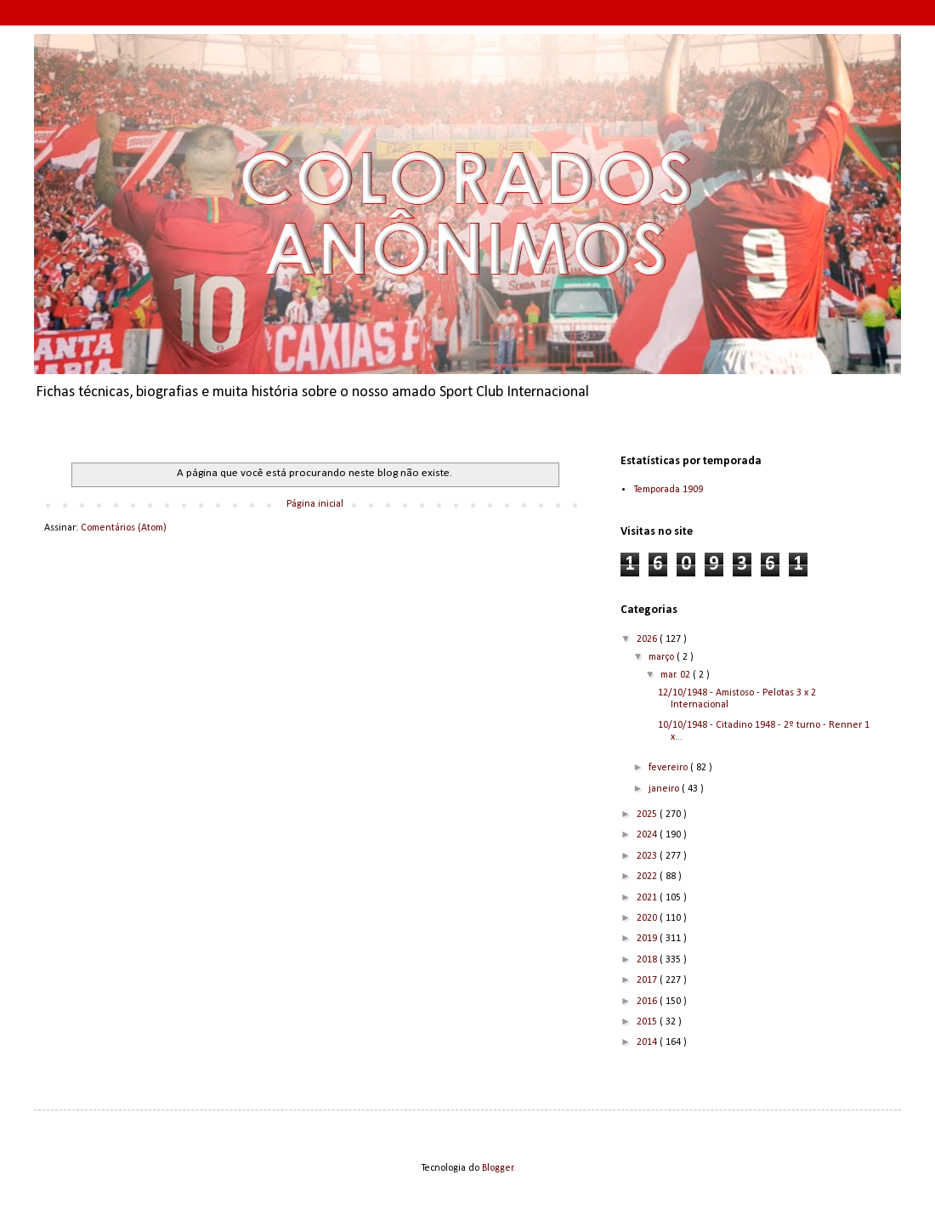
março (663, 657)
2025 (648, 814)
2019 (648, 939)
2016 (648, 1001)
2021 (648, 898)
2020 (648, 918)
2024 (648, 835)
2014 (648, 1042)
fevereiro (669, 768)
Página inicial (314, 504)
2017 (648, 980)
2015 (648, 1022)
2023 (648, 856)
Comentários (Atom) (124, 528)
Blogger (497, 1168)
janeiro (665, 789)
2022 (648, 876)
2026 (648, 639)
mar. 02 (676, 675)
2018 (648, 960)
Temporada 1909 (668, 490)
